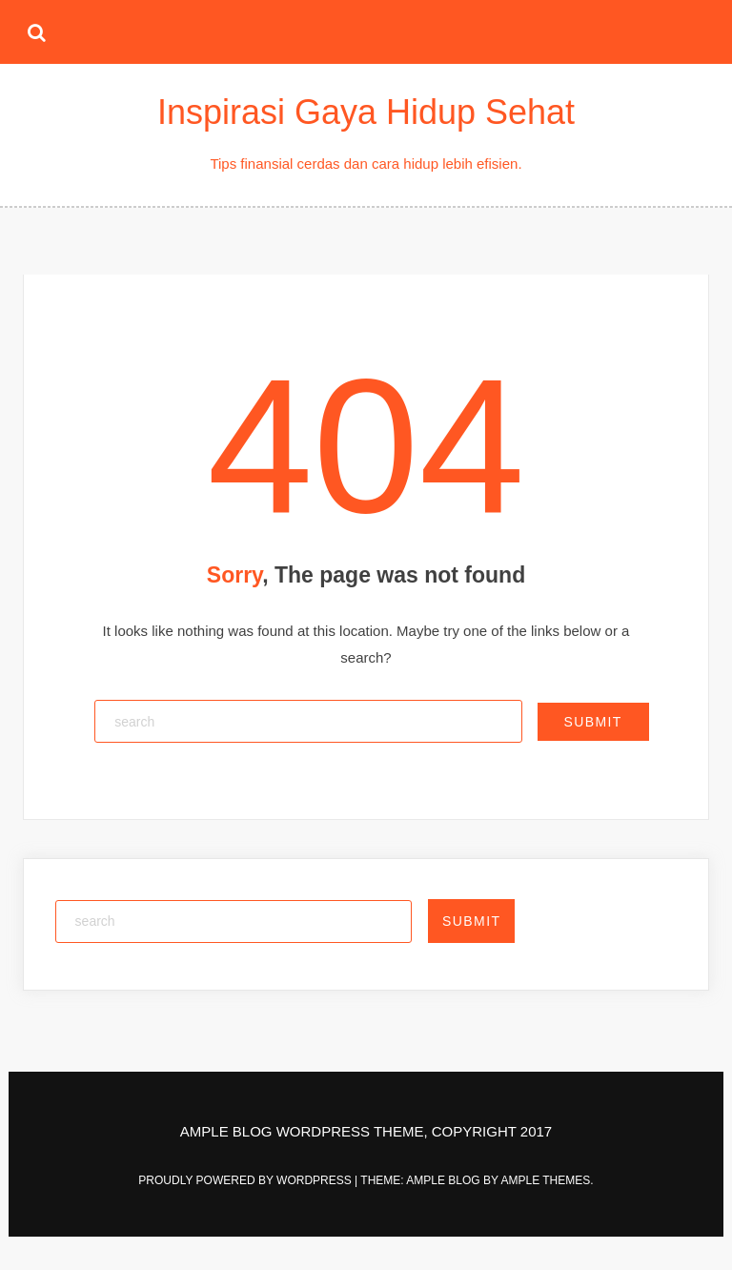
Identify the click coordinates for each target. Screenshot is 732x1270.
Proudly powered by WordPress (246, 1180)
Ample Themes (545, 1180)
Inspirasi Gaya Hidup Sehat (366, 112)
